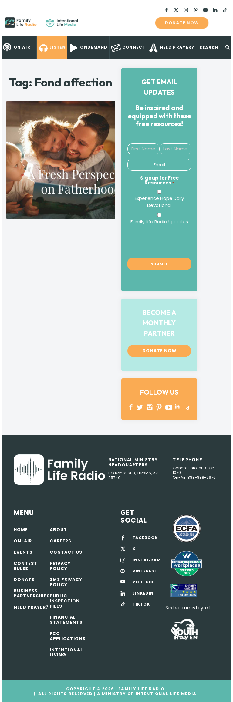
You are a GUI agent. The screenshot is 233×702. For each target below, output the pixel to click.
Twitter (140, 407)
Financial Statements (66, 619)
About (58, 530)
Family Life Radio (87, 25)
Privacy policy (60, 566)
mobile (220, 22)
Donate (24, 579)
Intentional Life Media (165, 694)
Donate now (182, 23)
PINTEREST (159, 407)
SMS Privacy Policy (66, 582)
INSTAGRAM (149, 407)
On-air (23, 541)
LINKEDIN (178, 407)
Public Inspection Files (65, 601)
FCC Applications (68, 636)
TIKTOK (141, 604)
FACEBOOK (145, 537)
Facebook (130, 407)
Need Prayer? (31, 607)
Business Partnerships (32, 593)
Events (23, 552)
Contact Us (66, 552)
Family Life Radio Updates (159, 221)
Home (21, 530)
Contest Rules (25, 566)
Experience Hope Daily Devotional (159, 202)
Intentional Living (66, 652)
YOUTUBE (168, 407)
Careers (60, 541)
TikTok (187, 407)
